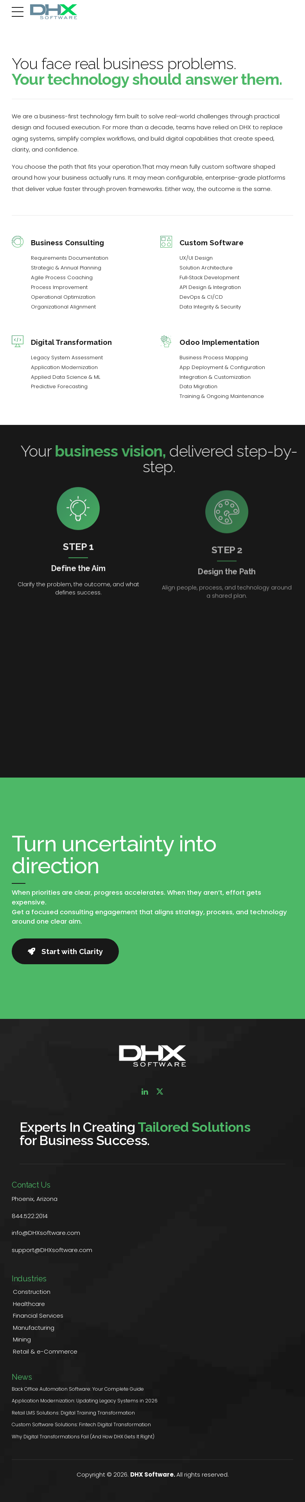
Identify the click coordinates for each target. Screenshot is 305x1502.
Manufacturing (33, 1328)
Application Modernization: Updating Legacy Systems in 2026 (85, 1400)
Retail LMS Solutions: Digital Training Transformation (73, 1412)
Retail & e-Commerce (45, 1351)
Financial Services (38, 1315)
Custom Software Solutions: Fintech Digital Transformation (81, 1424)
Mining (22, 1339)
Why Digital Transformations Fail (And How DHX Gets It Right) (83, 1436)
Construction (31, 1292)
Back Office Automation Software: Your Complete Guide (78, 1389)
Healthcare (29, 1304)
